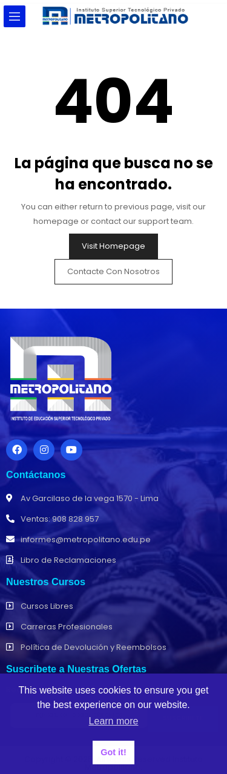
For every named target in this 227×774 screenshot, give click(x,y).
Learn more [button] (114, 721)
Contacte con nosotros (113, 271)
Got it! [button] (113, 752)
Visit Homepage (113, 246)
